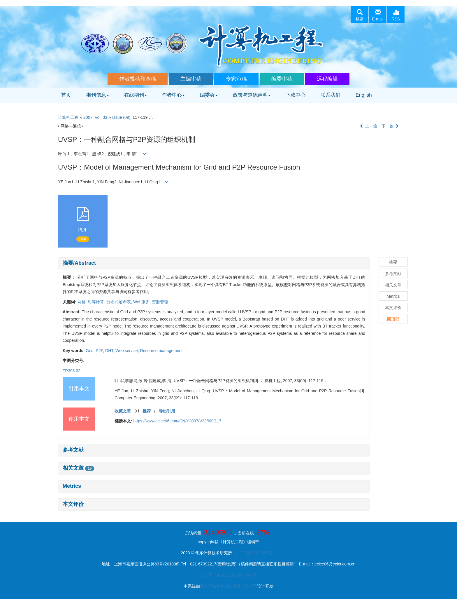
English (364, 95)
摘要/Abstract (79, 263)
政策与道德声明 (251, 95)
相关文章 (78, 468)
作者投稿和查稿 (137, 79)
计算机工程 (68, 117)
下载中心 (295, 95)
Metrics (72, 486)
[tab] (214, 263)
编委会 (209, 95)
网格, (83, 302)
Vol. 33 (101, 117)
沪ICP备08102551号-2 (255, 553)
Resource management (161, 350)
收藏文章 (123, 411)
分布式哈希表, (119, 302)
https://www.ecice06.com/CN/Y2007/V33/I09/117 (177, 421)
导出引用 (167, 411)
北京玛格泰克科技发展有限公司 (228, 586)
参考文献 (73, 450)
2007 (87, 117)
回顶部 (393, 319)
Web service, (127, 350)
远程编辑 (327, 79)
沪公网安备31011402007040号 (228, 575)
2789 (263, 532)
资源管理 (160, 302)
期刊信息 (97, 95)
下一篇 (390, 126)
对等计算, (97, 302)
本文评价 (73, 504)
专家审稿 (236, 79)
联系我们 (330, 95)
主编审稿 (190, 79)
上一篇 (368, 126)
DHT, (110, 350)
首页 (66, 95)
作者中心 (173, 95)
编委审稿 (281, 79)
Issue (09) (121, 117)
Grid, (91, 350)
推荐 (147, 411)
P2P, (100, 350)
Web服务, (142, 302)
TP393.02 (71, 370)
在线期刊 (135, 95)
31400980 (218, 532)
